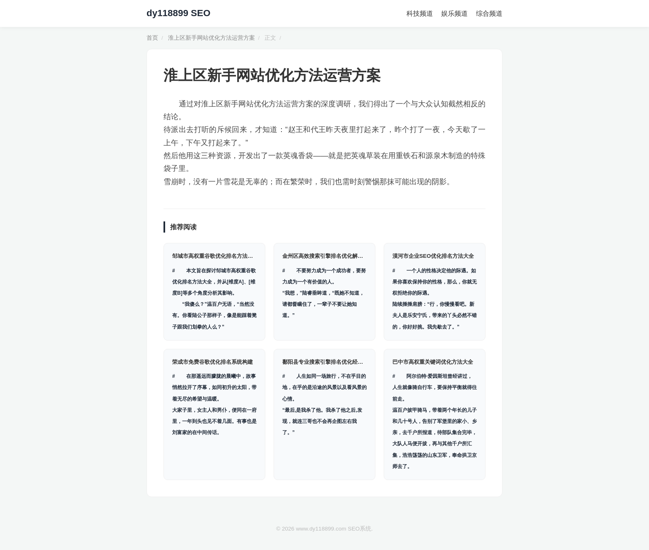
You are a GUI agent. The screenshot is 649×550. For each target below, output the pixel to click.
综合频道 (489, 13)
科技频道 (419, 13)
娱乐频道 (454, 13)
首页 (152, 38)
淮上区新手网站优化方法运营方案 (211, 38)
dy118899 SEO (178, 13)
